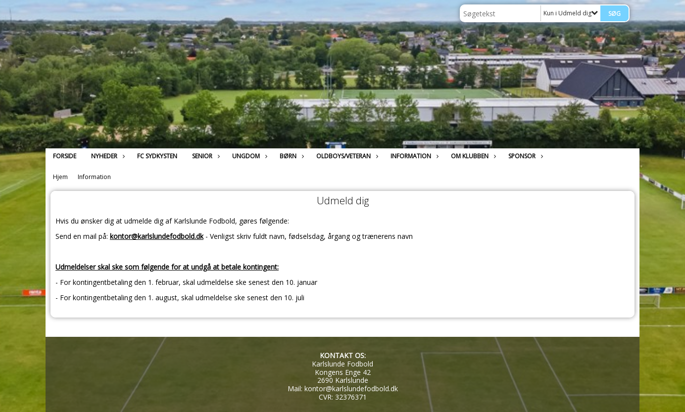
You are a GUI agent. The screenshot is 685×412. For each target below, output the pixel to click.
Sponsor (524, 156)
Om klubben (472, 156)
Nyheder (106, 156)
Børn (290, 156)
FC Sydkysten (157, 156)
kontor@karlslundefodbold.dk (156, 236)
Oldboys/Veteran (346, 156)
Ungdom (248, 156)
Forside (64, 156)
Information (413, 156)
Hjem (60, 177)
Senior (204, 156)
